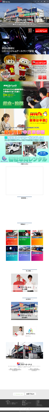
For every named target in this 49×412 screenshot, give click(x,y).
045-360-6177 (35, 370)
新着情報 (37, 400)
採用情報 (37, 401)
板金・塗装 (24, 400)
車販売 (23, 401)
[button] (41, 1)
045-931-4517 (15, 370)
